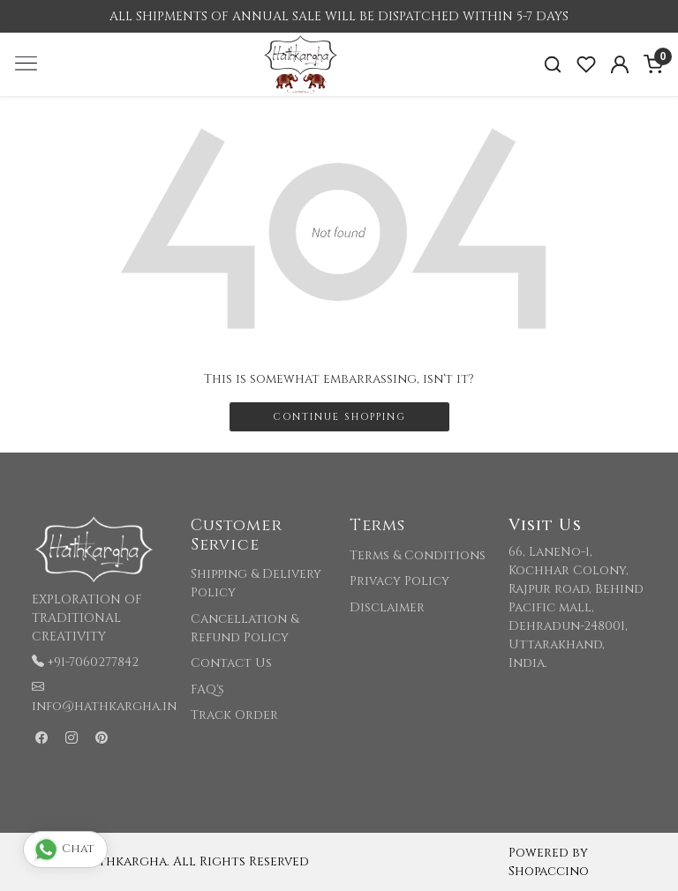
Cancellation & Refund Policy (244, 628)
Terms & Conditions (418, 555)
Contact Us (231, 663)
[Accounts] (620, 64)
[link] (552, 65)
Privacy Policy (399, 581)
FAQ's (207, 689)
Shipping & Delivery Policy (256, 583)
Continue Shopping (339, 416)
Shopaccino (548, 871)
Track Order (234, 715)
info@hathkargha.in (104, 706)
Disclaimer (387, 607)
